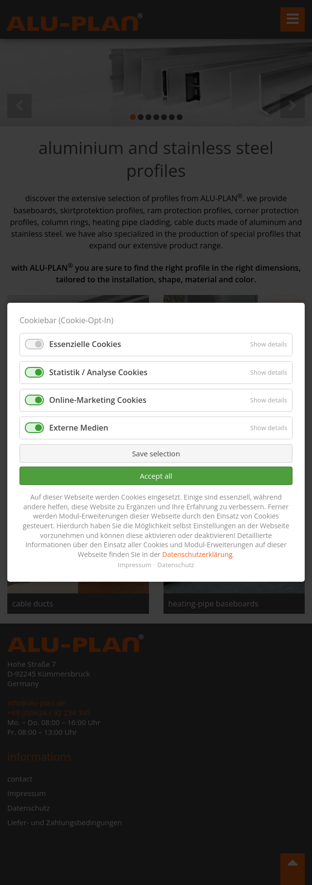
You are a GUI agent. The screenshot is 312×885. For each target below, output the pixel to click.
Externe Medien (79, 427)
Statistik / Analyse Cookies (98, 372)
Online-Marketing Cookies (98, 400)
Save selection (156, 453)
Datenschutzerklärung (197, 554)
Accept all (156, 476)
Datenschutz (175, 565)
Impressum (134, 565)
